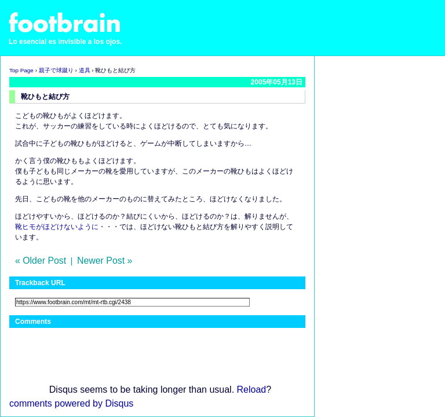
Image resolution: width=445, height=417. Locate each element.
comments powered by (71, 403)
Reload (252, 389)
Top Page (21, 70)
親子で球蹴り (56, 70)
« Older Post (40, 260)
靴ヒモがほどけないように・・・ (67, 227)
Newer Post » (104, 260)
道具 (84, 70)
